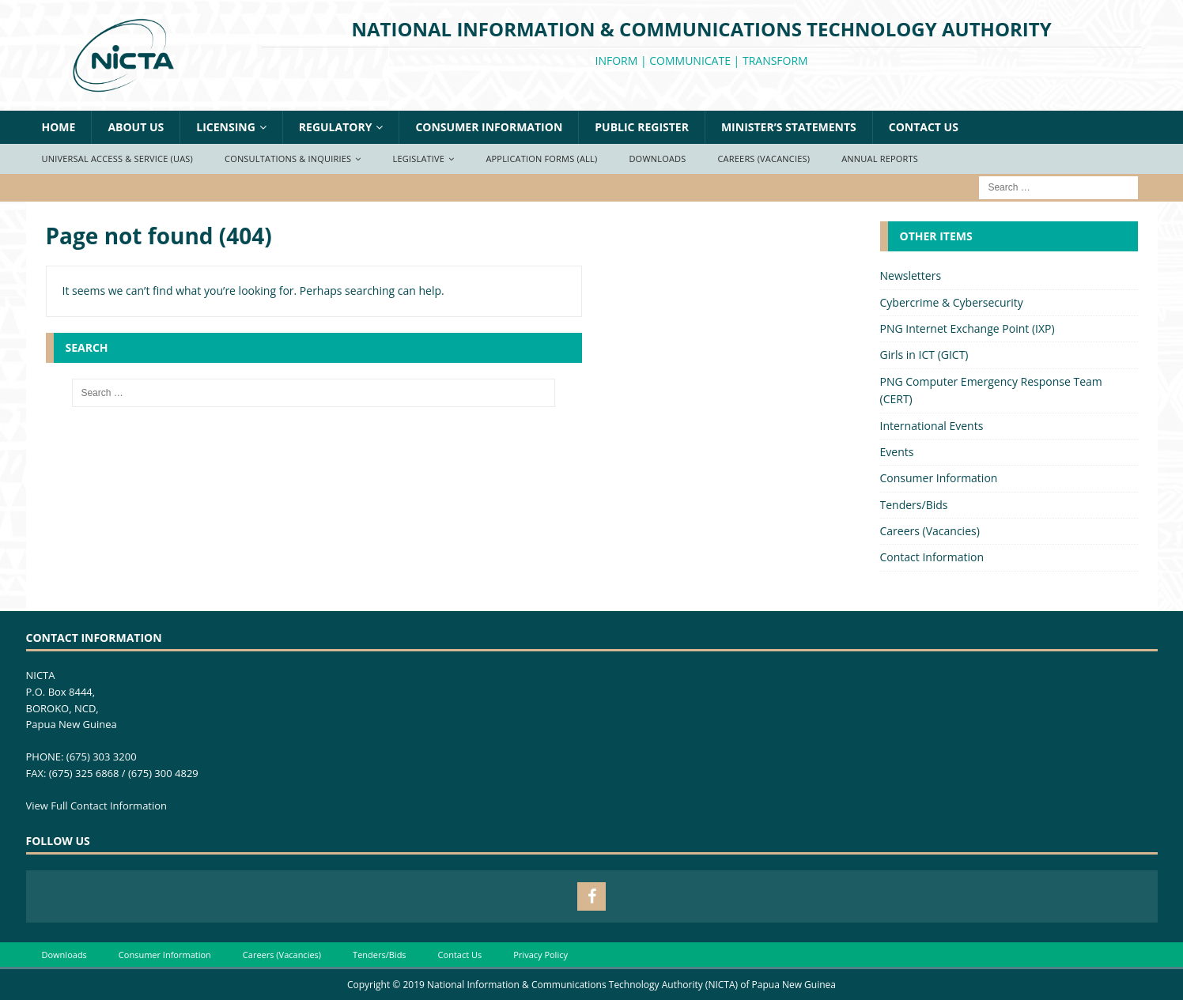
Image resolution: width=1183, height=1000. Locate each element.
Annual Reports (879, 158)
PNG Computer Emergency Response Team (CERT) (991, 390)
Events (897, 451)
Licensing (225, 126)
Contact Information (932, 556)
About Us (136, 126)
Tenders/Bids (914, 504)
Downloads (657, 158)
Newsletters (911, 275)
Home (59, 126)
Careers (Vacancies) (763, 158)
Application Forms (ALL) (541, 158)
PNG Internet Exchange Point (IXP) (967, 328)
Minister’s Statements (788, 126)
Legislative (419, 158)
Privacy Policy (540, 954)
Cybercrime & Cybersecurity (951, 302)
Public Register (642, 126)
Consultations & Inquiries (288, 158)
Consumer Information (488, 126)
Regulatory (335, 126)
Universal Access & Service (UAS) (118, 158)
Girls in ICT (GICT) (924, 354)
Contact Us (923, 126)
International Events (932, 425)
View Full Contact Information (97, 805)
